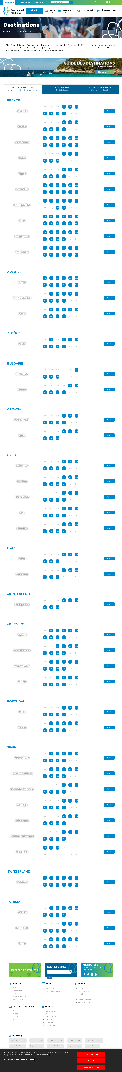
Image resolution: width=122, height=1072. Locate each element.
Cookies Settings (91, 1054)
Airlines (15, 994)
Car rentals (49, 1020)
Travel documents (84, 997)
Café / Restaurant (51, 1017)
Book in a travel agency (53, 991)
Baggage (81, 988)
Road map (16, 1011)
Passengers (9, 2)
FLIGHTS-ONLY (61, 88)
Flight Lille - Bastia (36, 1046)
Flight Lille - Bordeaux (94, 1041)
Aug (51, 114)
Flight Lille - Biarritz (55, 1046)
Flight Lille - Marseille (18, 1041)
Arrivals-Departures (19, 996)
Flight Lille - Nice (37, 1041)
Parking (15, 1014)
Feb (51, 138)
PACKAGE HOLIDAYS (99, 88)
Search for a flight (19, 999)
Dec (76, 145)
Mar (57, 138)
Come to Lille (50, 994)
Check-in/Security (84, 1003)
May (70, 107)
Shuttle (15, 1017)
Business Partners (24, 2)
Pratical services (51, 1011)
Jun (76, 107)
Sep (57, 114)
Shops (48, 1014)
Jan (45, 138)
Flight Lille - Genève (56, 1041)
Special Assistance (84, 1000)
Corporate (38, 2)
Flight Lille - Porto (92, 1046)
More (109, 111)
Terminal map (50, 1025)
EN (114, 2)
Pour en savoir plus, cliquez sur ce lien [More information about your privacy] (19, 1059)
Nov (70, 145)
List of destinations (19, 991)
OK (71, 2)
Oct (64, 114)
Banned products (84, 991)
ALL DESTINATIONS (22, 88)
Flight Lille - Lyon (74, 1041)
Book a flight (50, 988)
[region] (61, 1060)
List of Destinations (21, 31)
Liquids (80, 994)
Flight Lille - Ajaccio (17, 1046)
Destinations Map (19, 988)
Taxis (14, 1019)
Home (6, 31)
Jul (45, 114)
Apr (64, 107)
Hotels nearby (50, 1022)
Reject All (91, 1061)
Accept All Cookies (91, 1067)
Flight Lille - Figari (74, 1046)
